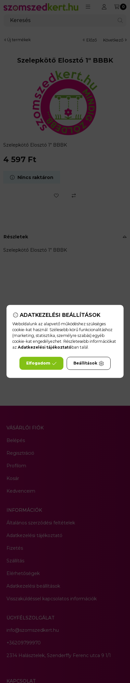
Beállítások (88, 363)
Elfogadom (41, 363)
